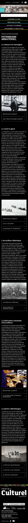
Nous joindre (15, 2)
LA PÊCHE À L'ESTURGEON (11, 470)
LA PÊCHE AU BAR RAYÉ (10, 475)
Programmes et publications (14, 28)
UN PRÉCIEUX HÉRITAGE (10, 302)
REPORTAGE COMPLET (10, 114)
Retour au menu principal (9, 34)
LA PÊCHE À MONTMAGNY (11, 465)
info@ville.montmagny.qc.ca (9, 518)
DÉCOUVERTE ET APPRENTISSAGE (8, 308)
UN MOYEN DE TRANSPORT (12, 228)
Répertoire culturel (14, 22)
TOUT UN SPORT (8, 224)
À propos (8, 2)
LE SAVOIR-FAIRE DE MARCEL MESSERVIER (12, 396)
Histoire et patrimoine (14, 25)
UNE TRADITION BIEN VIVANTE (13, 119)
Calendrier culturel (14, 19)
